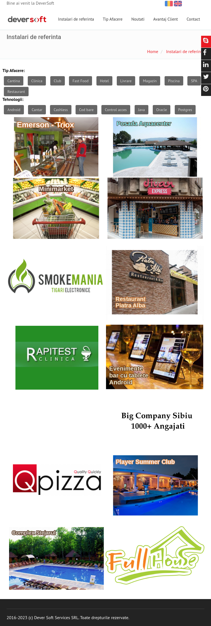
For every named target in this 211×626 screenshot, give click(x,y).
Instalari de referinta (76, 19)
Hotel (104, 80)
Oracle (161, 109)
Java (141, 109)
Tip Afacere (113, 19)
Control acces (116, 109)
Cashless (61, 109)
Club (57, 80)
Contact (193, 19)
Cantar (37, 109)
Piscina (174, 80)
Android (13, 109)
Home (152, 51)
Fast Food (80, 80)
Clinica (37, 80)
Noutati (138, 19)
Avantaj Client (165, 19)
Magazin (150, 80)
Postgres (185, 109)
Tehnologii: (12, 99)
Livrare (126, 80)
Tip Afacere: (13, 70)
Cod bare (86, 109)
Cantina (13, 80)
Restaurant (16, 91)
